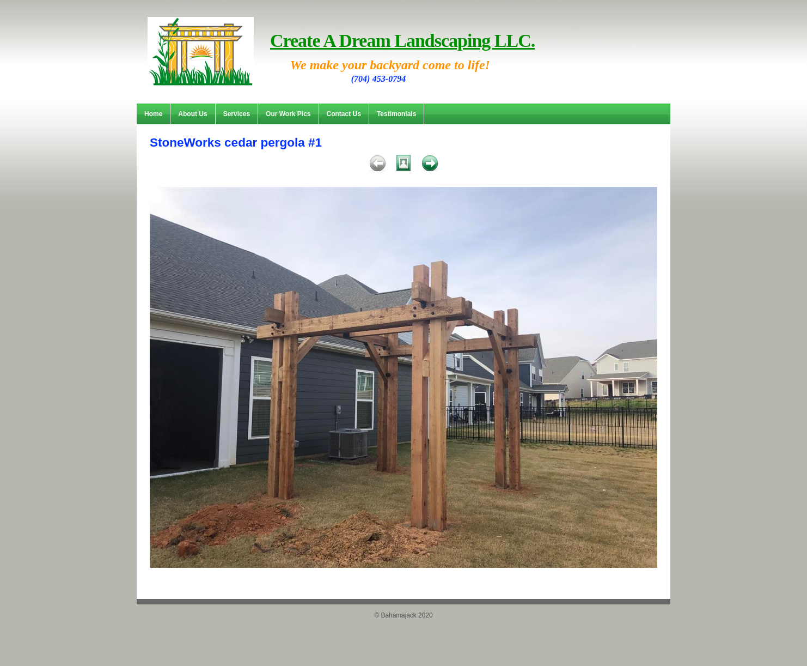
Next (430, 165)
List (403, 165)
